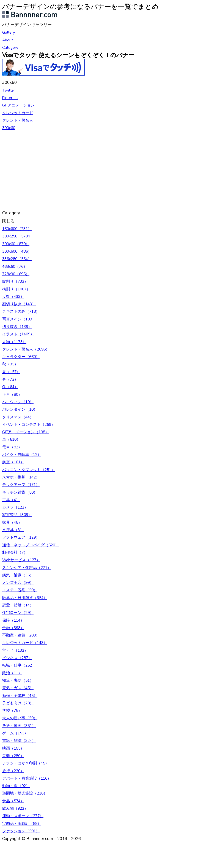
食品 (13, 801)
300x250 (18, 236)
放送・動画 (19, 725)
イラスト (18, 334)
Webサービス (21, 560)
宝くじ (15, 650)
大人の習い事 (19, 718)
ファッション (21, 831)
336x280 (17, 258)
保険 (13, 620)
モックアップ (21, 484)
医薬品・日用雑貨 (24, 597)
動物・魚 (16, 785)
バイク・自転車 (21, 454)
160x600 (17, 228)
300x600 (17, 251)
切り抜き (17, 326)
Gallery (8, 32)
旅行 (13, 771)
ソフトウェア (21, 537)
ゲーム (15, 733)
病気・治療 (18, 575)
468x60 (14, 266)
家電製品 (17, 514)
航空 (13, 462)
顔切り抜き (19, 304)
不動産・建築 (21, 635)
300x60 (8, 127)
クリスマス (18, 417)
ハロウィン (18, 402)
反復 (13, 296)
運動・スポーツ (22, 816)
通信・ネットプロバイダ (30, 545)
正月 (12, 394)
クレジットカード (17, 113)
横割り (16, 289)
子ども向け (18, 703)
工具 (11, 499)
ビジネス (17, 658)
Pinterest (10, 97)
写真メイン (19, 319)
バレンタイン (19, 409)
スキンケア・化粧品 (26, 567)
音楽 (13, 755)
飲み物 (15, 808)
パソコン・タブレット (28, 469)
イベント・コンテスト (28, 424)
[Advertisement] (107, 170)
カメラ (15, 507)
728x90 (15, 274)
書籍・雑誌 (19, 740)
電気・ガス (18, 688)
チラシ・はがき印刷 (25, 763)
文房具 (13, 530)
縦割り (15, 281)
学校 (12, 710)
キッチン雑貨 (19, 492)
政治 (12, 673)
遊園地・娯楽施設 (24, 793)
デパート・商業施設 (26, 778)
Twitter (8, 90)
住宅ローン (18, 612)
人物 (14, 341)
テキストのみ (21, 311)
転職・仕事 (19, 665)
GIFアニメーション (18, 105)
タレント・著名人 (17, 120)
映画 (13, 748)
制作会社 (14, 552)
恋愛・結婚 (18, 605)
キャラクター (21, 356)
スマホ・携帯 (21, 477)
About (7, 40)
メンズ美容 (18, 582)
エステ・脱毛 (19, 590)
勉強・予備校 (19, 695)
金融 (13, 627)
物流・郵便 (18, 680)
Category (10, 47)
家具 (12, 522)
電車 (12, 447)
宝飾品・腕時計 (21, 823)
